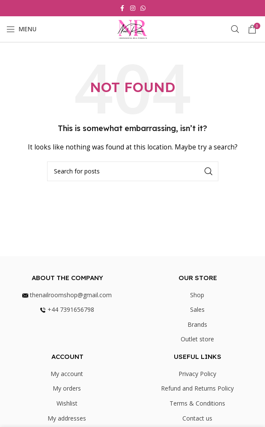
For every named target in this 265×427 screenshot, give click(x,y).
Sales (197, 309)
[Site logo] (132, 28)
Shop (197, 295)
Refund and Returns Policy (197, 388)
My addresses (67, 418)
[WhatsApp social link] (143, 8)
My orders (67, 388)
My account (67, 374)
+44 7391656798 (67, 309)
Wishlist (67, 403)
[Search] (235, 29)
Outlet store (197, 339)
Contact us (197, 418)
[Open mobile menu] (21, 29)
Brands (197, 324)
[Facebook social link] (122, 8)
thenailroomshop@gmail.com (67, 295)
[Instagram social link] (133, 8)
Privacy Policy (197, 374)
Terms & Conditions (197, 403)
